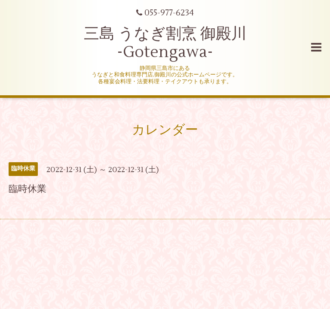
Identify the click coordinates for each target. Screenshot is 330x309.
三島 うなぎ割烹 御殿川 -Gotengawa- (165, 43)
